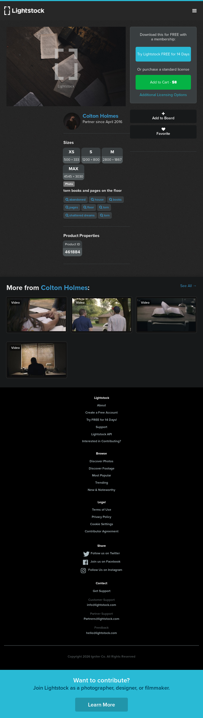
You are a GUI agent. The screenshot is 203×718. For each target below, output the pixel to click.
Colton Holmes (100, 116)
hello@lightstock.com (101, 633)
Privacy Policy (101, 516)
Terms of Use (101, 509)
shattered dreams (80, 215)
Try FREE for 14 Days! (101, 419)
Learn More (101, 705)
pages (72, 207)
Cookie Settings (101, 524)
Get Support (101, 591)
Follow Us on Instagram (105, 569)
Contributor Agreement (101, 531)
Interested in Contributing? (101, 441)
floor (88, 207)
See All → (188, 286)
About (101, 405)
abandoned (76, 199)
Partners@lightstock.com (101, 618)
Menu (194, 10)
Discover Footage (101, 468)
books (115, 199)
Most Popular (101, 475)
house (97, 199)
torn (104, 207)
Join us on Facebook (105, 561)
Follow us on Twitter (105, 553)
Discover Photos (101, 461)
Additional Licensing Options (163, 95)
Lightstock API (101, 434)
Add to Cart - (163, 82)
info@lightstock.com (101, 604)
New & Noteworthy (101, 489)
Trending (101, 482)
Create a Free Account (101, 412)
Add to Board (163, 116)
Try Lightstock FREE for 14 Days (163, 54)
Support (101, 427)
